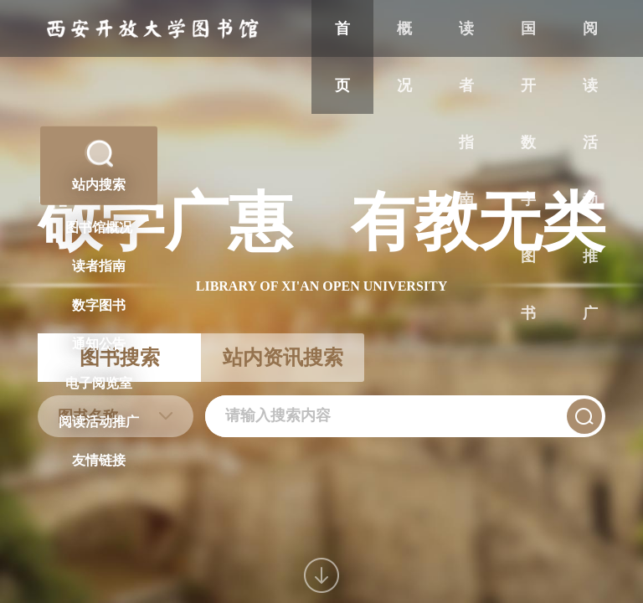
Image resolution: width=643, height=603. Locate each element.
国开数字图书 (528, 171)
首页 (342, 57)
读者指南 (466, 114)
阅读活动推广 (590, 171)
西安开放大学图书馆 (153, 28)
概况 (404, 57)
